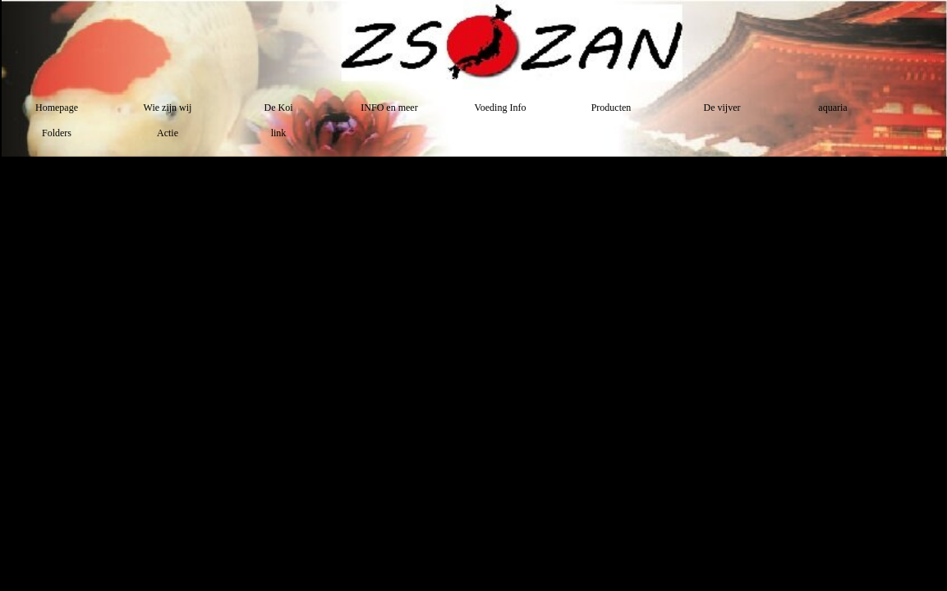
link (279, 133)
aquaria (832, 107)
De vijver (722, 107)
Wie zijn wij (168, 107)
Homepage (56, 107)
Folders (56, 133)
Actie (167, 133)
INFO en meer (389, 107)
